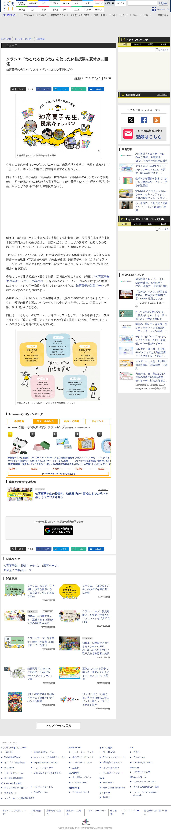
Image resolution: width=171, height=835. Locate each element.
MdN (101, 778)
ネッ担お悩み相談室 (13, 778)
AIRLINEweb (109, 752)
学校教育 (19, 421)
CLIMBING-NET (79, 782)
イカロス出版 (105, 747)
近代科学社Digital (80, 792)
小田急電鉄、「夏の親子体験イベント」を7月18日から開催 (151, 207)
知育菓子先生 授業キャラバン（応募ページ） (31, 565)
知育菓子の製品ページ (90, 285)
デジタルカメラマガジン (15, 788)
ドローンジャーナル (13, 773)
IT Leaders (9, 768)
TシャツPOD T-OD (82, 762)
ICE (131, 747)
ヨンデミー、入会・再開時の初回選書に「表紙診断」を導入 (151, 365)
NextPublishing (41, 792)
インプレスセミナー (43, 768)
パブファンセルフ (141, 772)
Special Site (133, 94)
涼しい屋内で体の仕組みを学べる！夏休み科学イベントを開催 (40, 698)
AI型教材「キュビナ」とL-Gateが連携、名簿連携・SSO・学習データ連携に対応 (151, 157)
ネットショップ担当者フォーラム (49, 757)
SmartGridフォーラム (44, 752)
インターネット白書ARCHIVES (19, 798)
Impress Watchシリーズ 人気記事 (145, 219)
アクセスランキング (137, 39)
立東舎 (75, 768)
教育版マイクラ (58, 15)
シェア (46, 89)
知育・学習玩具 (45, 421)
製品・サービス (140, 15)
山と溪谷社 (74, 773)
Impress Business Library (46, 762)
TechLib (106, 797)
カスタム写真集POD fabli (146, 787)
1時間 (124, 44)
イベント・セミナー (119, 15)
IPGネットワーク (138, 777)
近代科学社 (74, 788)
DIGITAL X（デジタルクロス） (48, 773)
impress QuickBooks (143, 762)
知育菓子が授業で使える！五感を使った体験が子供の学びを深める (40, 619)
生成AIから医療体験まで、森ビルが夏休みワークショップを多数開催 (151, 182)
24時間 (137, 44)
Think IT (8, 752)
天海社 (136, 752)
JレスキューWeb (111, 768)
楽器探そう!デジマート (83, 757)
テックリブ (104, 793)
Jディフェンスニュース (114, 757)
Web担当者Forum (12, 757)
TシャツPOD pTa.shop (144, 781)
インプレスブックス (43, 787)
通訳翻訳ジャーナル (112, 762)
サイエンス (98, 421)
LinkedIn (98, 89)
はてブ (63, 89)
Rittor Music (75, 747)
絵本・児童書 (71, 421)
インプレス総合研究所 (14, 762)
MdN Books (108, 782)
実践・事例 (99, 15)
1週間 (150, 44)
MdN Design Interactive (114, 788)
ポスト (21, 89)
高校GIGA (41, 15)
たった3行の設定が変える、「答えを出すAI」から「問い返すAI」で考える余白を (151, 315)
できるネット (10, 793)
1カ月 (163, 44)
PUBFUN (134, 768)
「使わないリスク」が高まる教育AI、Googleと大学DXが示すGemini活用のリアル (151, 295)
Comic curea (139, 757)
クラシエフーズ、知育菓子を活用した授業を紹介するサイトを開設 (40, 642)
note (81, 89)
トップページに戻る (58, 725)
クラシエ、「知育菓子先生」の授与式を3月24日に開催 (95, 589)
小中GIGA (27, 15)
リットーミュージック (82, 752)
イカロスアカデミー (112, 773)
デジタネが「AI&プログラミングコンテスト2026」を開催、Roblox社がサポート (150, 169)
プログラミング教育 (79, 15)
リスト (31, 89)
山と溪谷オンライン (81, 777)
